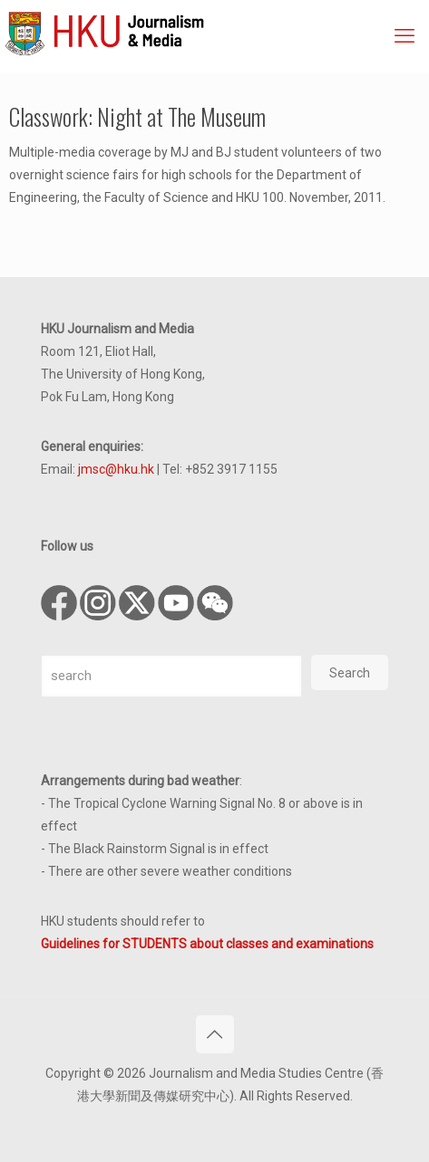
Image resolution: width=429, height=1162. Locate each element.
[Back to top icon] (215, 1034)
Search (349, 673)
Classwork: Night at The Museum (137, 116)
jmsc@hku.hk (116, 469)
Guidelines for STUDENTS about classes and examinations (207, 943)
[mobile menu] (404, 36)
